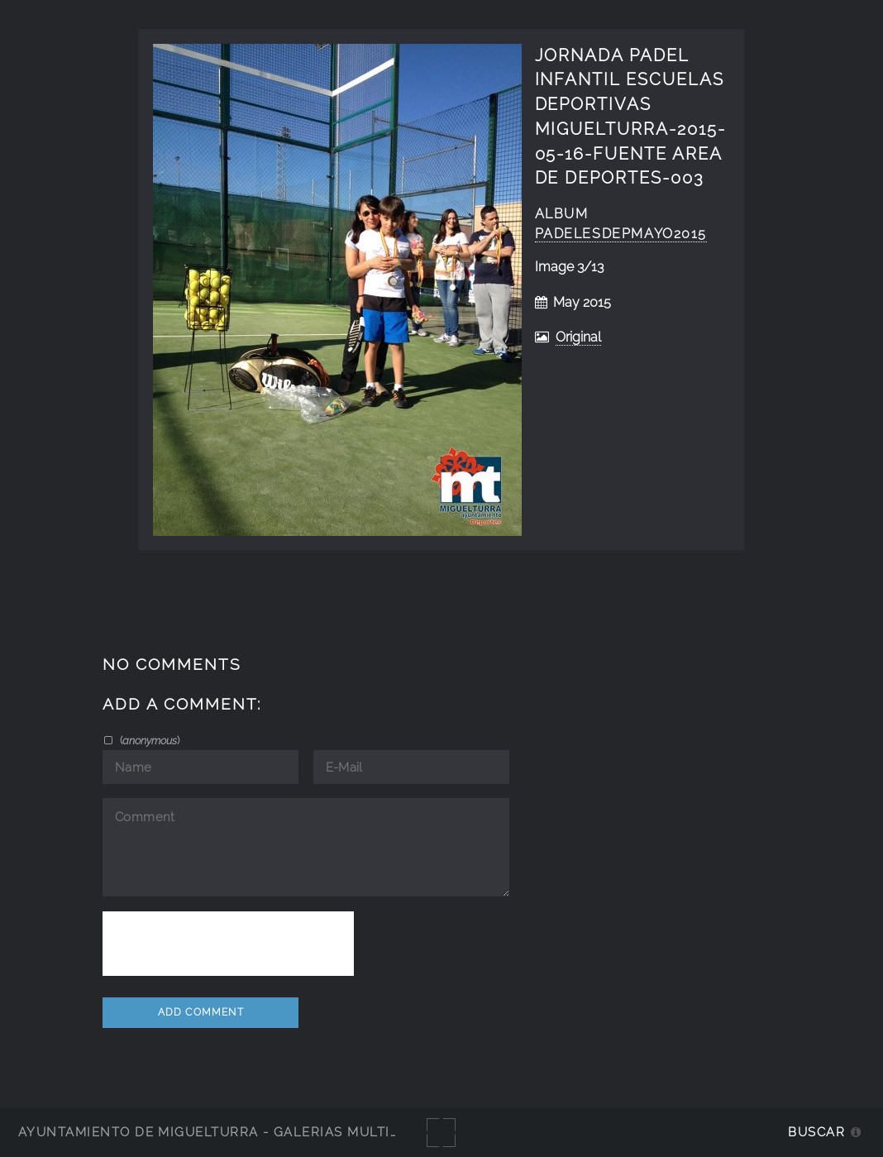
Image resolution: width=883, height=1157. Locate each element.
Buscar (816, 1132)
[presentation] (228, 943)
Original (578, 337)
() (148, 740)
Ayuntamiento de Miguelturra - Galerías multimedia (226, 1132)
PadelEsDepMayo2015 (621, 233)
